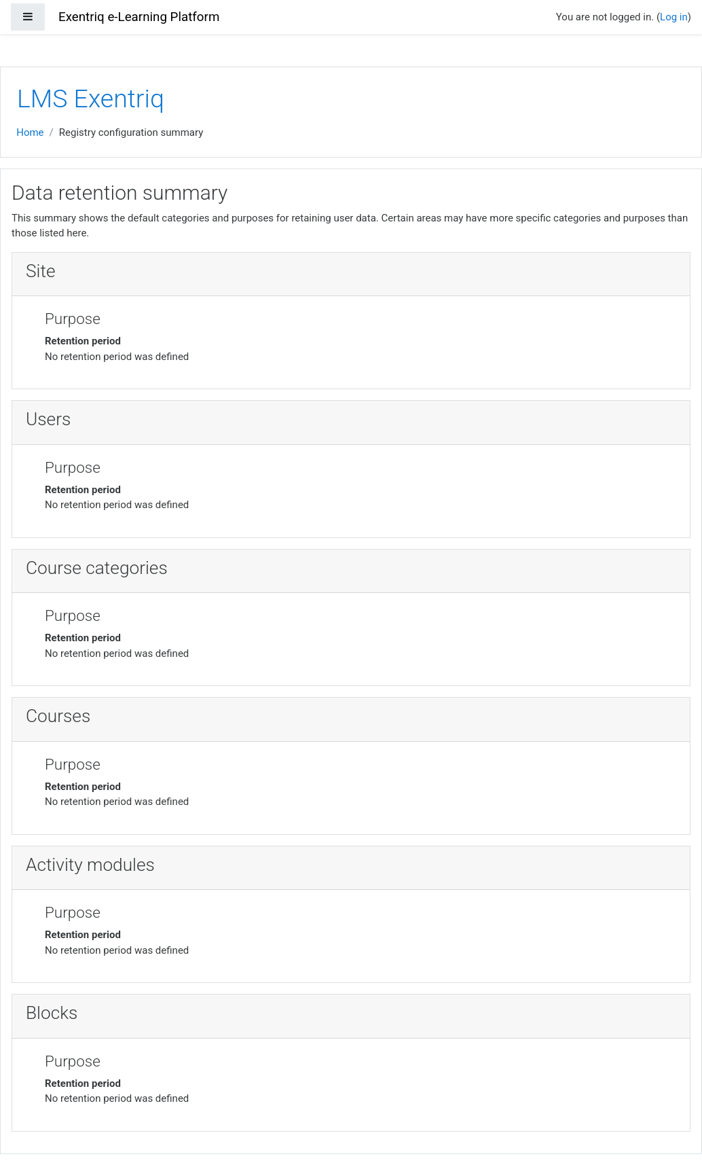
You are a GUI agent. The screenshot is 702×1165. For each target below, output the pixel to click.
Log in (674, 17)
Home (29, 132)
